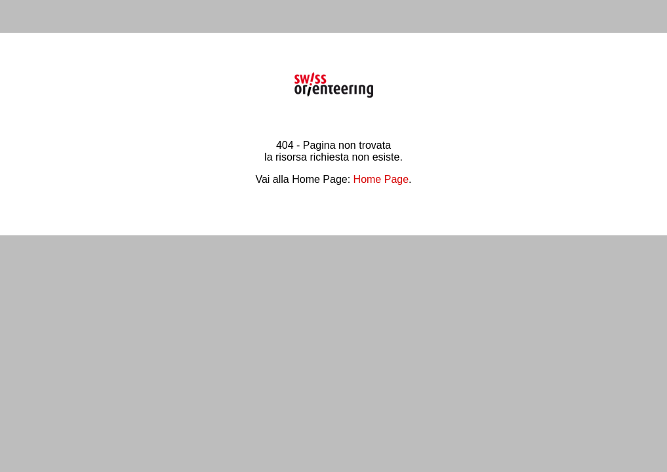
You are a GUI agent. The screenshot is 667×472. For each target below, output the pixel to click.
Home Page (381, 179)
